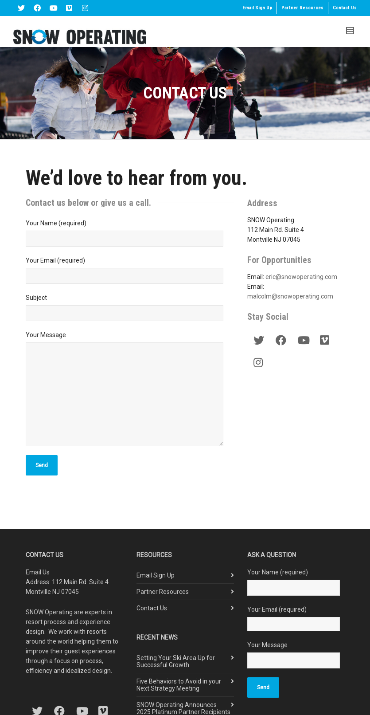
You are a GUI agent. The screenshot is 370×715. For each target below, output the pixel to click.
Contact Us (345, 8)
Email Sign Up (257, 8)
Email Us (38, 572)
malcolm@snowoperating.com (290, 296)
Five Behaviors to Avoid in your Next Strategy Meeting (178, 685)
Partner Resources (302, 8)
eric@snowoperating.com (301, 276)
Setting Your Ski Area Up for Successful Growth (175, 661)
